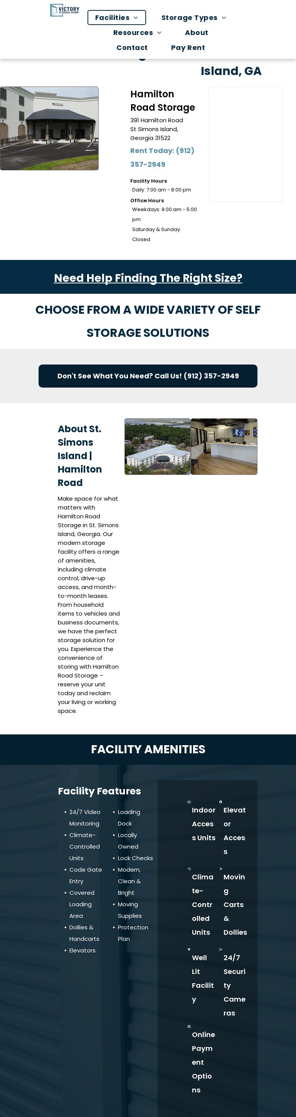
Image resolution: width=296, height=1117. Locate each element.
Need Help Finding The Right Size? (148, 278)
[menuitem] (120, 17)
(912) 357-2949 (211, 376)
